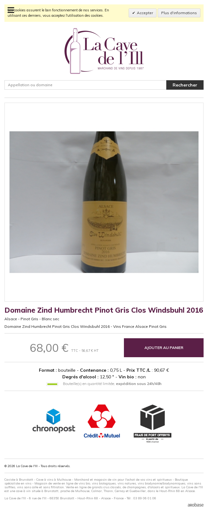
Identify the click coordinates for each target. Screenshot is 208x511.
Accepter (145, 12)
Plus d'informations (179, 12)
